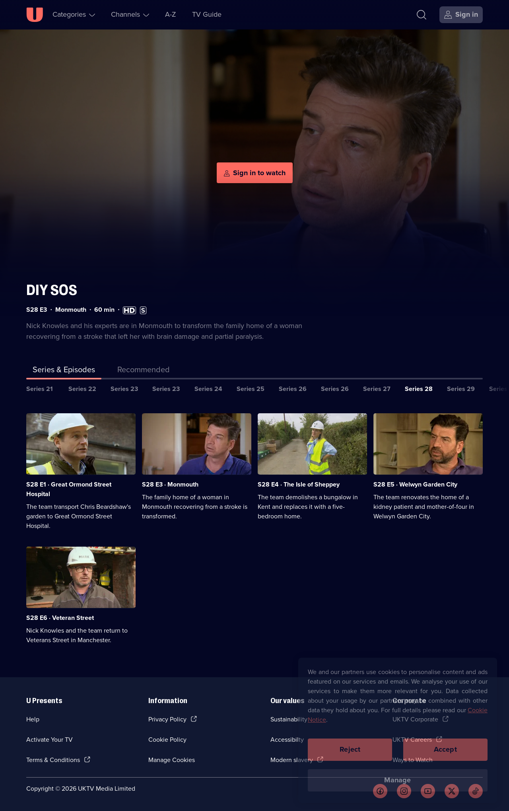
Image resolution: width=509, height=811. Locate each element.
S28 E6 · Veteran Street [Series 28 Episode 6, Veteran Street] (60, 617)
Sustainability (288, 719)
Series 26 (293, 388)
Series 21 (39, 388)
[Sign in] (461, 14)
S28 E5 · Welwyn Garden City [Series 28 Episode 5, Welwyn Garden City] (415, 484)
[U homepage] (34, 14)
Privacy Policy (167, 719)
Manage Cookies (171, 759)
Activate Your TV (49, 739)
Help (32, 719)
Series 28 (419, 388)
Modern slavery (291, 759)
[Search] (421, 14)
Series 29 (461, 388)
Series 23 (124, 388)
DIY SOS (51, 290)
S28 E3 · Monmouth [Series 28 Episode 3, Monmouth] (170, 484)
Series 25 (250, 388)
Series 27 (376, 388)
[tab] (143, 371)
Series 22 (82, 388)
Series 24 (208, 388)
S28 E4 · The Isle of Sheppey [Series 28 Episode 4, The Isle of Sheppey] (299, 484)
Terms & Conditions (53, 759)
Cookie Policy (167, 739)
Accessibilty (287, 739)
